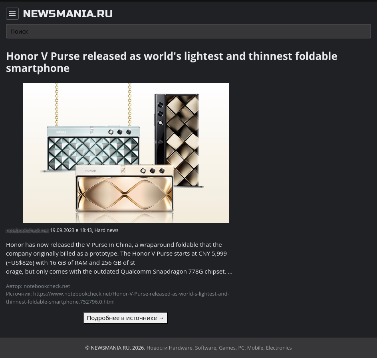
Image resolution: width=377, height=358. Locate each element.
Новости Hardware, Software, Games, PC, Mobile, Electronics (219, 347)
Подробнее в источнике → (125, 318)
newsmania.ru (68, 14)
